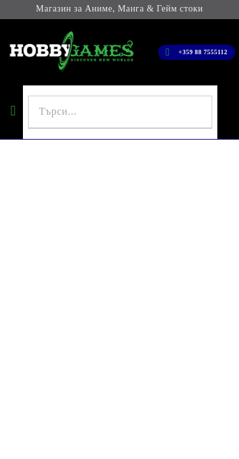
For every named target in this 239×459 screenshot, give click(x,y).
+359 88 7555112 (203, 51)
